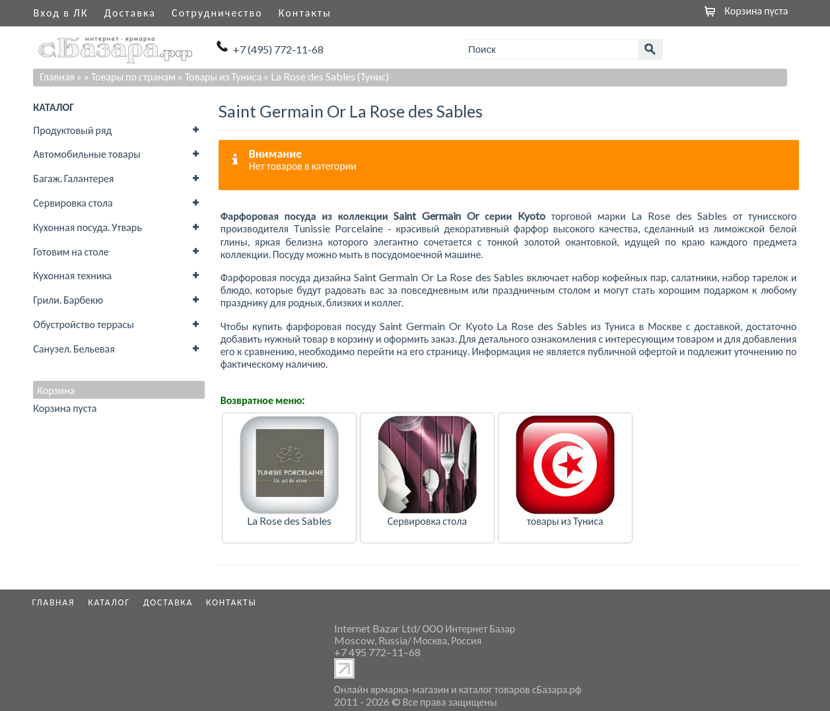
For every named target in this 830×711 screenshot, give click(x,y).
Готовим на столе (70, 251)
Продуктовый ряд (72, 129)
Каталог (109, 602)
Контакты (305, 12)
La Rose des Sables (289, 520)
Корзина (56, 390)
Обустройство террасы (83, 324)
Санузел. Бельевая (73, 348)
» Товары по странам (130, 76)
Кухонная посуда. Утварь (87, 226)
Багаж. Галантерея (73, 178)
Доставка (130, 12)
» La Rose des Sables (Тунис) (326, 76)
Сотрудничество (217, 12)
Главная (57, 76)
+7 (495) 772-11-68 (278, 49)
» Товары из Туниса (219, 76)
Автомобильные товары (87, 153)
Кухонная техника (72, 275)
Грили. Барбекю (68, 299)
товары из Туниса (565, 520)
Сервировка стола (72, 202)
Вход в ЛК (61, 12)
